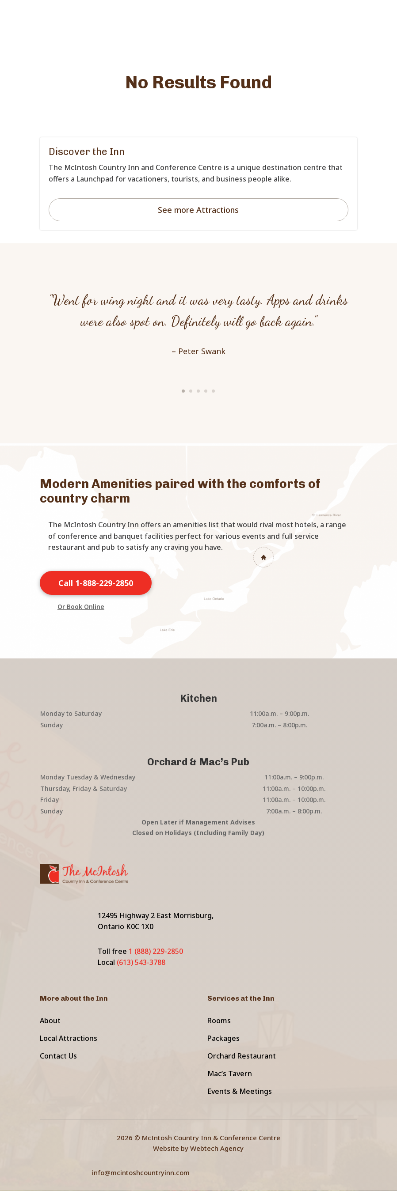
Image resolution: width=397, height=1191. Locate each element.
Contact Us (58, 1056)
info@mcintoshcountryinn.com (141, 1172)
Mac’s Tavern (229, 1073)
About (50, 1020)
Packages (223, 1038)
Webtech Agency (217, 1148)
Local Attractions (68, 1038)
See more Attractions (198, 209)
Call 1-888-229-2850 (95, 583)
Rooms (219, 1020)
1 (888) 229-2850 (156, 951)
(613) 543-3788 (141, 962)
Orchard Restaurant (241, 1056)
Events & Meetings (239, 1091)
